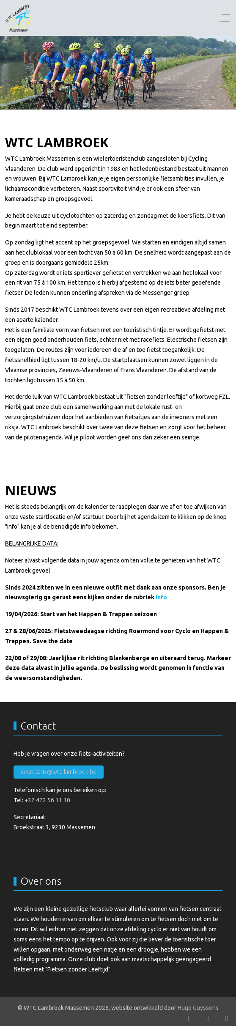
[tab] (109, 92)
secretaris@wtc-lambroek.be (58, 771)
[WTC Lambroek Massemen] (19, 18)
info (161, 597)
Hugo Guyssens (198, 1007)
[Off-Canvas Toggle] (223, 18)
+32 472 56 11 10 (47, 800)
